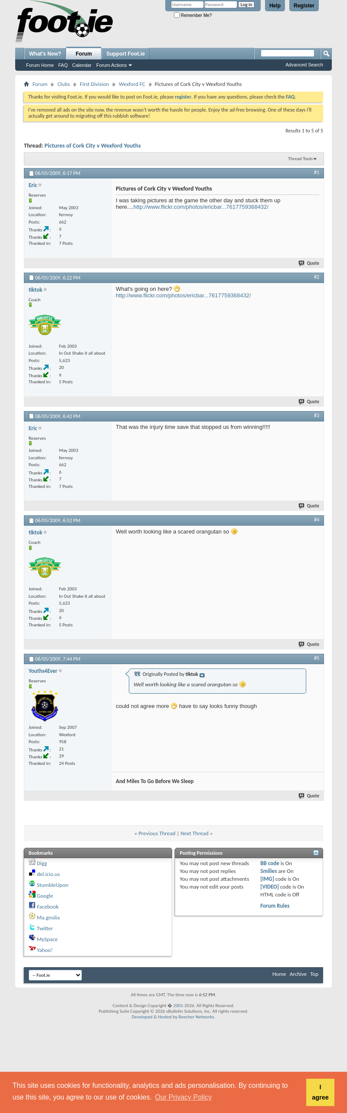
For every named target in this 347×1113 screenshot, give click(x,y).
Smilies (268, 871)
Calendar (82, 65)
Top (314, 974)
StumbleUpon (53, 885)
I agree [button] (320, 1092)
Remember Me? (193, 15)
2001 (178, 1005)
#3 (316, 415)
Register (304, 6)
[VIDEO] (269, 886)
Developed (142, 1017)
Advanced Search (304, 64)
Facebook (48, 906)
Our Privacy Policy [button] (183, 1097)
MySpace (47, 939)
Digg (42, 863)
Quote (309, 263)
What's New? (45, 54)
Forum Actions (111, 65)
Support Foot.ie (125, 54)
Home (279, 974)
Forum (84, 54)
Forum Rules (274, 905)
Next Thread (194, 833)
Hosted (165, 1017)
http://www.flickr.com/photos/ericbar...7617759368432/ (200, 207)
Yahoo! (45, 950)
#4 (316, 520)
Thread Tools (300, 158)
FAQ (63, 65)
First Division (94, 84)
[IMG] (267, 879)
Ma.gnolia (48, 917)
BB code (269, 863)
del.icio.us (48, 874)
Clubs (63, 84)
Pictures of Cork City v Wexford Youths (93, 145)
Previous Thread (156, 833)
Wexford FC (132, 84)
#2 (316, 277)
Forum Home (40, 65)
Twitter (45, 928)
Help (275, 6)
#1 (316, 172)
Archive (298, 974)
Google (45, 895)
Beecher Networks (196, 1017)
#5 (316, 658)
